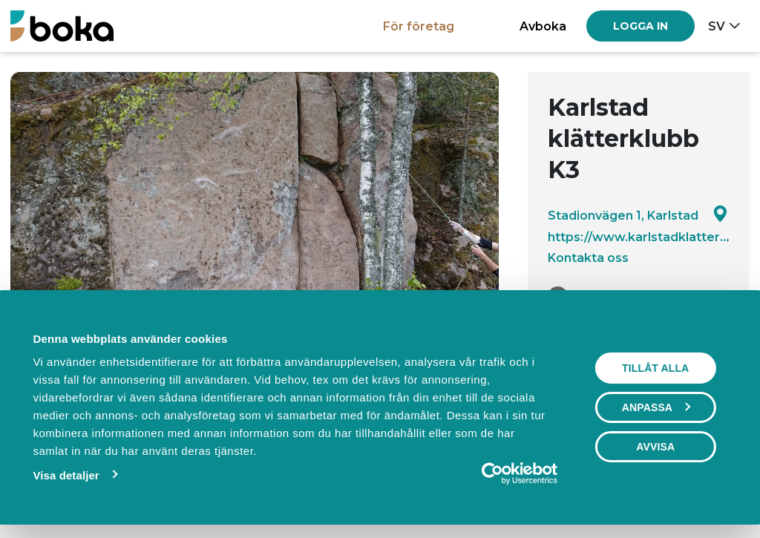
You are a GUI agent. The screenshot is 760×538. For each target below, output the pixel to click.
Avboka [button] (543, 26)
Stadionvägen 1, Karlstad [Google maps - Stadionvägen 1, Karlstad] (638, 215)
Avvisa (655, 447)
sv (716, 26)
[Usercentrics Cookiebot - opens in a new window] (492, 473)
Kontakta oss (588, 257)
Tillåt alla (655, 368)
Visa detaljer (66, 475)
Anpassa (656, 407)
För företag (418, 26)
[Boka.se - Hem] (62, 25)
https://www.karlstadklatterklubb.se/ (639, 236)
